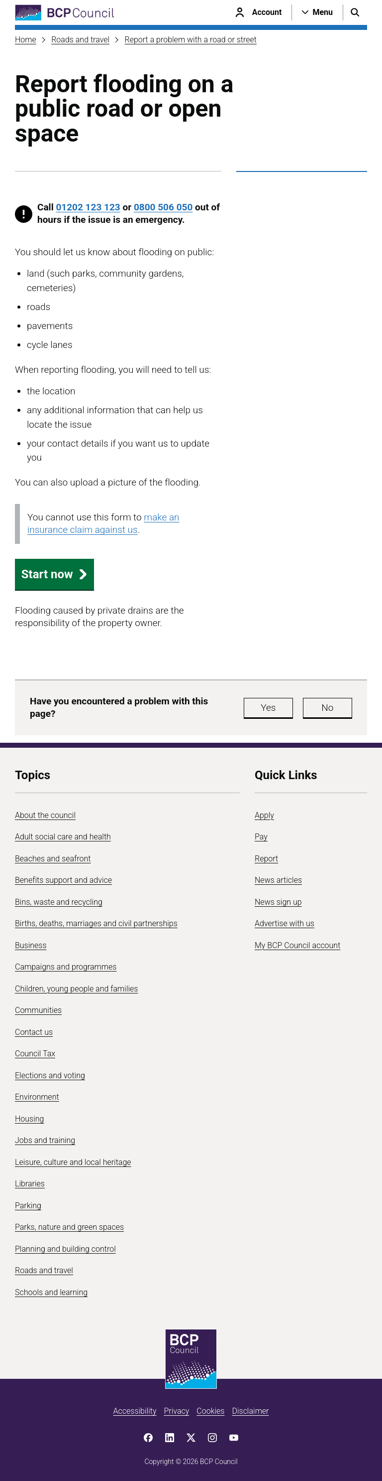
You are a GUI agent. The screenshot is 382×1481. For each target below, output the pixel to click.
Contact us (34, 1032)
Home (25, 39)
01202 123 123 (88, 207)
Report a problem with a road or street (191, 39)
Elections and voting (50, 1075)
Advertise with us (284, 923)
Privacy (176, 1411)
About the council (45, 815)
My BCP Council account (297, 945)
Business (31, 945)
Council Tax (35, 1053)
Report (266, 858)
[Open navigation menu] (317, 12)
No (327, 707)
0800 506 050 (163, 207)
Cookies (210, 1411)
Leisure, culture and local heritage (73, 1162)
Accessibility (135, 1411)
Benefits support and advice (63, 880)
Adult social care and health (63, 836)
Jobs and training (45, 1140)
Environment (37, 1097)
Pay (261, 836)
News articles (278, 880)
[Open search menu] (355, 12)
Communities (38, 1010)
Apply (264, 815)
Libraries (30, 1183)
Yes (268, 707)
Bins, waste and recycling (58, 902)
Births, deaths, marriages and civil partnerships (96, 923)
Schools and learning (51, 1292)
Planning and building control (65, 1249)
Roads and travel (80, 39)
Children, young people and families (76, 988)
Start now (54, 574)
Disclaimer (250, 1411)
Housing (29, 1119)
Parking (28, 1205)
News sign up (278, 902)
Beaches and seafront (53, 858)
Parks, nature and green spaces (69, 1227)
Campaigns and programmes (65, 967)
